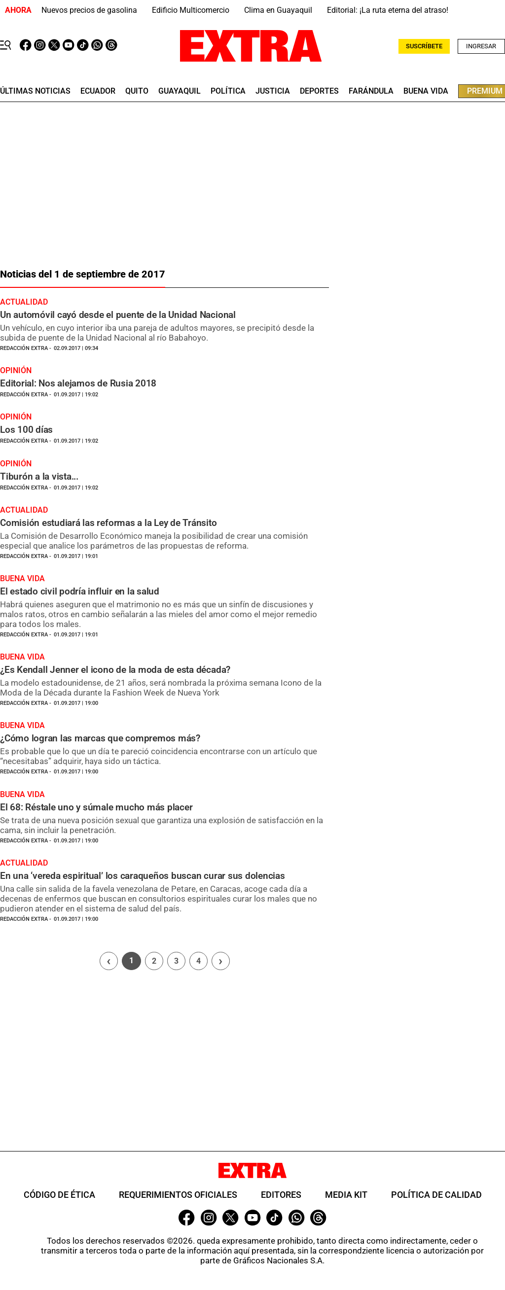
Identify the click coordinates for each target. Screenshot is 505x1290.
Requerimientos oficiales (178, 1194)
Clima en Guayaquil (278, 10)
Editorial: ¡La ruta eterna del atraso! (387, 10)
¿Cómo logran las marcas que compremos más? (100, 738)
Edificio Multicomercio (190, 10)
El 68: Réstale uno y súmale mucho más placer (96, 807)
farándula (371, 91)
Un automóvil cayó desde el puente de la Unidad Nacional (118, 314)
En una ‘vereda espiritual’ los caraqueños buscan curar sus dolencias (142, 875)
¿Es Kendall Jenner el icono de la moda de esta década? (115, 669)
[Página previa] (108, 961)
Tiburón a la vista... (39, 476)
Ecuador (97, 91)
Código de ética (59, 1194)
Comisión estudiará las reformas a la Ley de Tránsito (108, 522)
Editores (281, 1194)
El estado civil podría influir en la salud (79, 591)
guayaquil (179, 91)
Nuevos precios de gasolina (89, 10)
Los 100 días (26, 429)
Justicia (272, 91)
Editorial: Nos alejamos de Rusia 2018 (78, 383)
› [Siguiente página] (220, 961)
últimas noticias (35, 91)
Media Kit (346, 1194)
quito (136, 91)
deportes (319, 91)
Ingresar (481, 46)
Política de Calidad (436, 1194)
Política (228, 91)
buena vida (425, 91)
